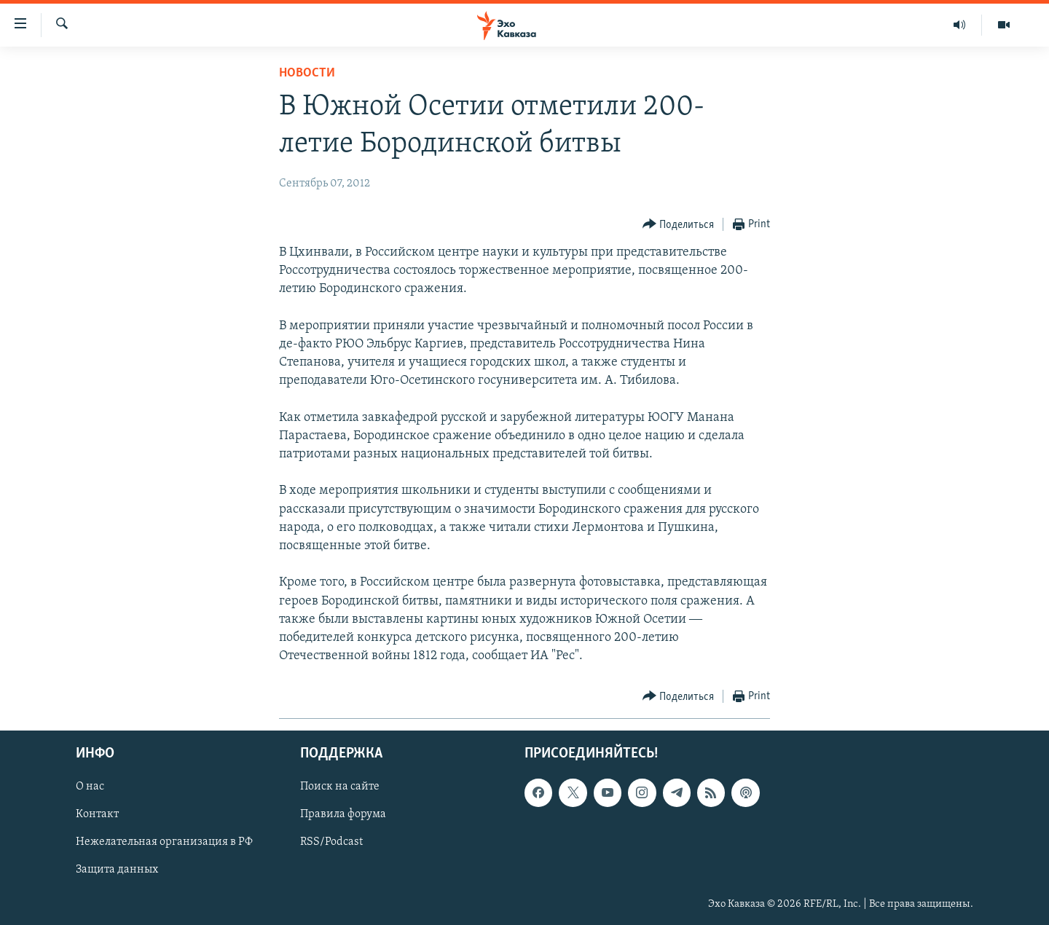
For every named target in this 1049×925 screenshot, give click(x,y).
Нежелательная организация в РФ (164, 843)
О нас (90, 787)
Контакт (97, 815)
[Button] (679, 225)
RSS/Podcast (331, 843)
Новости (307, 73)
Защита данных (117, 870)
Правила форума (343, 815)
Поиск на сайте (340, 787)
